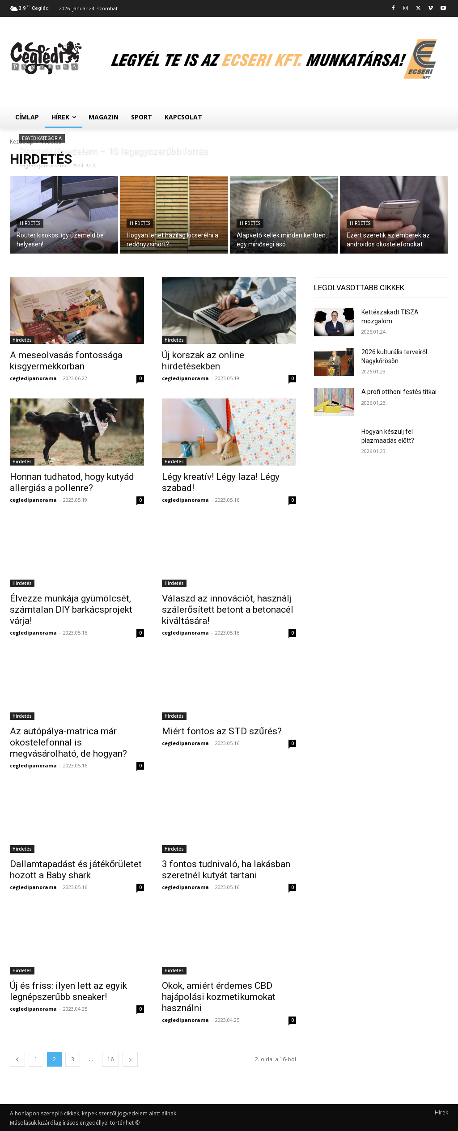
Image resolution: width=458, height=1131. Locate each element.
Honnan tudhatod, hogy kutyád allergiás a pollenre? (72, 482)
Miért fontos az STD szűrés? (222, 731)
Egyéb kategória (42, 138)
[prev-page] (17, 1059)
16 (110, 1059)
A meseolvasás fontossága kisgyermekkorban (66, 361)
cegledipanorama (33, 378)
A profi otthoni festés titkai (399, 391)
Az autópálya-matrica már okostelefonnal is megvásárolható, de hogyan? (68, 742)
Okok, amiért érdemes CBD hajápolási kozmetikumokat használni (219, 996)
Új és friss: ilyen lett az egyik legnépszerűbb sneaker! (68, 991)
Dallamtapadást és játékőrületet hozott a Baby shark (76, 870)
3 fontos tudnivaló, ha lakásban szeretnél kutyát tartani (226, 870)
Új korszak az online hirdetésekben (203, 361)
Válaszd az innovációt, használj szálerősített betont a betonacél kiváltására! (227, 609)
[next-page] (130, 1059)
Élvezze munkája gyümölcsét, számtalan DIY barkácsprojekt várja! (71, 609)
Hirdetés (30, 223)
